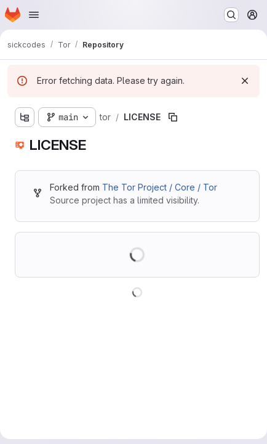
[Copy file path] (173, 117)
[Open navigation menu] (34, 15)
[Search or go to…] (231, 14)
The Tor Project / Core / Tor (159, 187)
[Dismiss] (244, 80)
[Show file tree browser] (24, 117)
